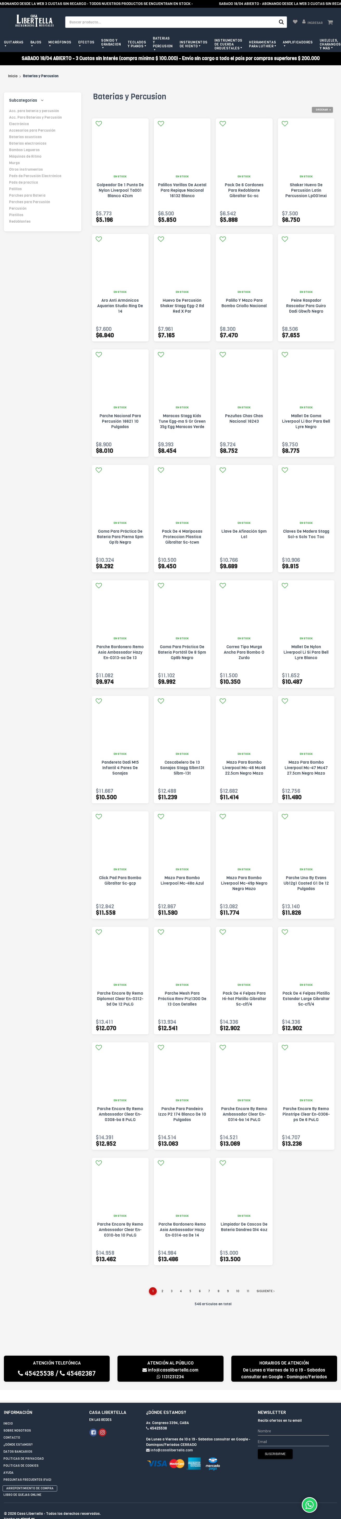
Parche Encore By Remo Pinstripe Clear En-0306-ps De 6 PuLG (306, 1114)
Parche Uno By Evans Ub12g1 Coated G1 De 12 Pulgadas (306, 883)
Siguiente (265, 1291)
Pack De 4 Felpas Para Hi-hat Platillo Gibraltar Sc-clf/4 (244, 998)
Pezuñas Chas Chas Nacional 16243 (244, 418)
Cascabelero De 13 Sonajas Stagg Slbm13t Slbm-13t (182, 767)
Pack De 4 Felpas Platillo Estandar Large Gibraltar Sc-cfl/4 (306, 998)
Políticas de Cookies (20, 1455)
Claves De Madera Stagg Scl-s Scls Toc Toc (306, 534)
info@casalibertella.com (170, 1370)
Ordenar (322, 109)
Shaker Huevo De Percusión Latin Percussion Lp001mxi (306, 190)
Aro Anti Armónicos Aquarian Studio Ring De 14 (120, 306)
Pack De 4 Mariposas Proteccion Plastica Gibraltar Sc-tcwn (182, 537)
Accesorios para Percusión (32, 130)
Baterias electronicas (28, 143)
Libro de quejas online (22, 1484)
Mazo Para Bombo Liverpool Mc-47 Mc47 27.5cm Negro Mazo (306, 767)
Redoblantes (20, 221)
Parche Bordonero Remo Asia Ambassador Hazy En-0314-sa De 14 (182, 1229)
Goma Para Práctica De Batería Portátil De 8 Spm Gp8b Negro (182, 652)
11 (248, 1291)
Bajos (36, 42)
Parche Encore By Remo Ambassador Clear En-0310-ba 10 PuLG (120, 1229)
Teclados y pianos (137, 44)
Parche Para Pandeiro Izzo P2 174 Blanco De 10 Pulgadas (182, 1114)
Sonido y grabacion (111, 42)
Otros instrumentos (26, 169)
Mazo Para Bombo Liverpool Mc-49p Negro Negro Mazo (244, 883)
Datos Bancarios (17, 1441)
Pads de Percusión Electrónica (35, 175)
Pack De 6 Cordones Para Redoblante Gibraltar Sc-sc (244, 190)
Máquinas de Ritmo (25, 156)
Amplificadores (298, 42)
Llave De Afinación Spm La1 (244, 534)
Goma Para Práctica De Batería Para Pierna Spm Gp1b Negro (120, 537)
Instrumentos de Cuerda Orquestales (228, 44)
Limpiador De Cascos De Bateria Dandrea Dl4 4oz (244, 1226)
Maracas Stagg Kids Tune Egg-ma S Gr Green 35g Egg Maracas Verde (182, 421)
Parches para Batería (27, 195)
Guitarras (14, 42)
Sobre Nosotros (17, 1420)
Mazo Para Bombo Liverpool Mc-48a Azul (182, 880)
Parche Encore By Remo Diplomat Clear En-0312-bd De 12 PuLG (120, 998)
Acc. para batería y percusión (34, 110)
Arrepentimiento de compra (30, 1478)
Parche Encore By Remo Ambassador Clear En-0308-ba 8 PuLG (120, 1114)
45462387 (78, 1373)
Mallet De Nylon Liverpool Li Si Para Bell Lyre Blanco (306, 652)
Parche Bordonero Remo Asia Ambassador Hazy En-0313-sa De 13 (120, 652)
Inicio (12, 76)
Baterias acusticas (25, 136)
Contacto (11, 1427)
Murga (14, 162)
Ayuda (8, 1462)
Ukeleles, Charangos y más (330, 44)
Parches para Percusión (29, 201)
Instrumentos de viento (194, 44)
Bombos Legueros (24, 149)
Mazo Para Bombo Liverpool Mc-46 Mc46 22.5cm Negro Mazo (244, 767)
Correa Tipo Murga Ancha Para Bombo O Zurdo (244, 652)
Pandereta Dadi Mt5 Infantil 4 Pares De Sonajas (120, 767)
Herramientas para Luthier (262, 44)
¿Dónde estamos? (18, 1434)
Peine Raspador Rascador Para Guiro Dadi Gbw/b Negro (306, 306)
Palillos (15, 188)
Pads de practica (23, 182)
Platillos (16, 215)
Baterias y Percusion (163, 42)
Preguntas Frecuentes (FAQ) (27, 1469)
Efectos (86, 42)
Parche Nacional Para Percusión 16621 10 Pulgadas (120, 421)
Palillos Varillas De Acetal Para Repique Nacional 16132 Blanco (182, 190)
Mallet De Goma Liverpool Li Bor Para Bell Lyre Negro (306, 421)
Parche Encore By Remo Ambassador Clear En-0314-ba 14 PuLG (244, 1114)
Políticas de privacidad (23, 1448)
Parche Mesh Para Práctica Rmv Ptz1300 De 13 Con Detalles (182, 998)
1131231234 (170, 1377)
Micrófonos (59, 42)
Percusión (18, 208)
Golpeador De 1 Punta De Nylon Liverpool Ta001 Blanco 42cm (120, 190)
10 (237, 1291)
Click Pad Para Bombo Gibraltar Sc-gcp (120, 880)
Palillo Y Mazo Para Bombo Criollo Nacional (244, 303)
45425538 (36, 1373)
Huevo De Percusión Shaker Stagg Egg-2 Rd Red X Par (182, 306)
